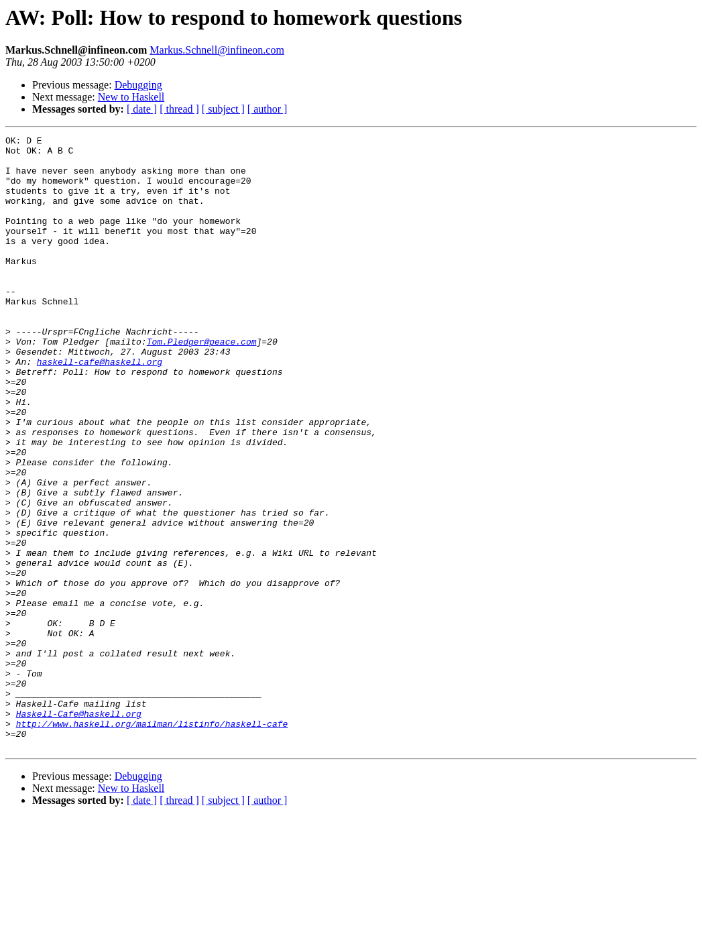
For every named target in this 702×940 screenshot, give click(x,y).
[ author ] (267, 109)
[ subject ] (223, 109)
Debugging (138, 85)
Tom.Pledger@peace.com (202, 383)
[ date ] (142, 109)
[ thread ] (179, 109)
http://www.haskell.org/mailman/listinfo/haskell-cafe (152, 842)
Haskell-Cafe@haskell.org (78, 830)
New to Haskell (131, 97)
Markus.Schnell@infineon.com (217, 50)
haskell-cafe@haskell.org (99, 408)
